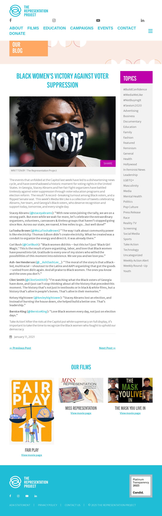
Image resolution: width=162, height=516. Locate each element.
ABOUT (16, 28)
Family (127, 132)
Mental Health (132, 196)
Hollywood (130, 164)
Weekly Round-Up (135, 266)
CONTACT (126, 28)
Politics (128, 201)
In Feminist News (134, 169)
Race (126, 217)
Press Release (132, 212)
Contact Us (72, 505)
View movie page (31, 455)
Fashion (128, 137)
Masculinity (131, 185)
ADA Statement (19, 505)
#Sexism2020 (132, 105)
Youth (127, 271)
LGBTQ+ (128, 180)
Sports (127, 239)
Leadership (130, 175)
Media (127, 191)
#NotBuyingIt (132, 100)
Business (129, 116)
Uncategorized (132, 255)
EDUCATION (54, 28)
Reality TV (130, 223)
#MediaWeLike (133, 95)
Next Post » (107, 348)
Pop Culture (130, 207)
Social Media (131, 233)
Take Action (131, 244)
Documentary (132, 121)
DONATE (17, 33)
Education (129, 127)
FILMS (33, 28)
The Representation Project (41, 170)
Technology (131, 250)
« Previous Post (20, 348)
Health (127, 159)
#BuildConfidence (135, 89)
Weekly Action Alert (136, 260)
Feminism (129, 148)
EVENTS (105, 28)
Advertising (130, 111)
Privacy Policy (47, 505)
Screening (130, 228)
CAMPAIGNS (81, 28)
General (128, 153)
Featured (129, 143)
